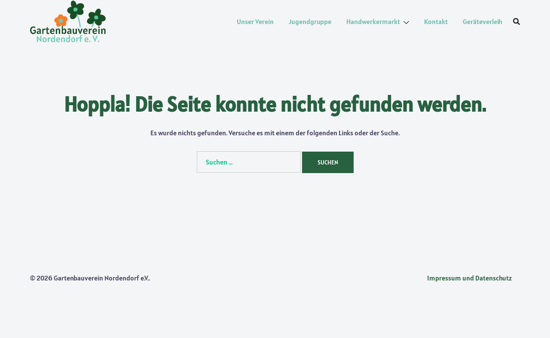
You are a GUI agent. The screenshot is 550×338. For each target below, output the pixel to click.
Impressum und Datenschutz (469, 278)
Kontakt (436, 21)
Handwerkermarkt (373, 21)
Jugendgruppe (310, 21)
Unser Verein (255, 21)
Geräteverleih (482, 21)
